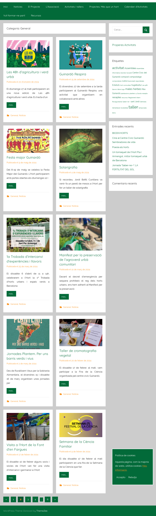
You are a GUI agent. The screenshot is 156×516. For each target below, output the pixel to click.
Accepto (120, 477)
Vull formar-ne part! (14, 15)
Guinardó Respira (72, 74)
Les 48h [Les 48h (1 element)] (145, 85)
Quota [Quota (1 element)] (139, 93)
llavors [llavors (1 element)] (114, 89)
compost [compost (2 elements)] (125, 77)
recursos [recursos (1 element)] (125, 97)
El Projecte (34, 6)
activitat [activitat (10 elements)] (118, 68)
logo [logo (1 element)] (123, 89)
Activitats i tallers (74, 6)
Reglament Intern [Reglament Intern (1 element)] (134, 97)
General (14, 115)
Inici (5, 6)
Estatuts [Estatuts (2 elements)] (116, 85)
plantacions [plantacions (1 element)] (125, 93)
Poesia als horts (120, 147)
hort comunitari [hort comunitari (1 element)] (125, 85)
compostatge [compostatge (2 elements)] (135, 77)
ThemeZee (41, 510)
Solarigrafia (68, 167)
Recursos (36, 15)
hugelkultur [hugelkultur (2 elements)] (136, 85)
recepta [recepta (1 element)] (144, 93)
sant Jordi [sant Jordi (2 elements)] (135, 101)
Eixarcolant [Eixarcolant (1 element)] (131, 81)
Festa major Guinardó (23, 157)
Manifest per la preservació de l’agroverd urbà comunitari (80, 259)
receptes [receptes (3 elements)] (116, 97)
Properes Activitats (124, 45)
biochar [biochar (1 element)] (123, 73)
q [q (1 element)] (136, 93)
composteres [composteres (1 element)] (116, 81)
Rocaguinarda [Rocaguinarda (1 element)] (117, 102)
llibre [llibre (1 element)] (119, 89)
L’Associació (52, 6)
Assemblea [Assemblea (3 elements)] (130, 68)
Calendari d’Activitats (135, 6)
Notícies (18, 6)
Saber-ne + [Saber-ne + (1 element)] (126, 102)
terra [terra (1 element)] (114, 113)
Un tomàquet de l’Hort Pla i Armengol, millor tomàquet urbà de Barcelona (129, 156)
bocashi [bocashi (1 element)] (129, 73)
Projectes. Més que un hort (104, 6)
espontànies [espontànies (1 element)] (140, 81)
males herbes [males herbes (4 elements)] (133, 89)
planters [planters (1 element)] (132, 93)
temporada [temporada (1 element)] (142, 108)
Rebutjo (132, 477)
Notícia (22, 115)
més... (11, 105)
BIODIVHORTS (120, 133)
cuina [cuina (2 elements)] (124, 81)
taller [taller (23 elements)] (133, 107)
